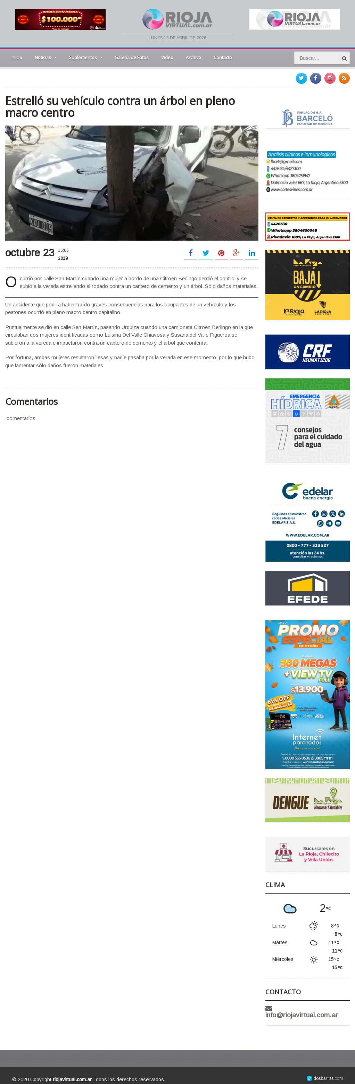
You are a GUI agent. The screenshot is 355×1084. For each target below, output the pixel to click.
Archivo (193, 57)
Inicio (16, 57)
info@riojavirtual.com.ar (313, 1008)
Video (167, 57)
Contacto (223, 57)
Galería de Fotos (132, 57)
